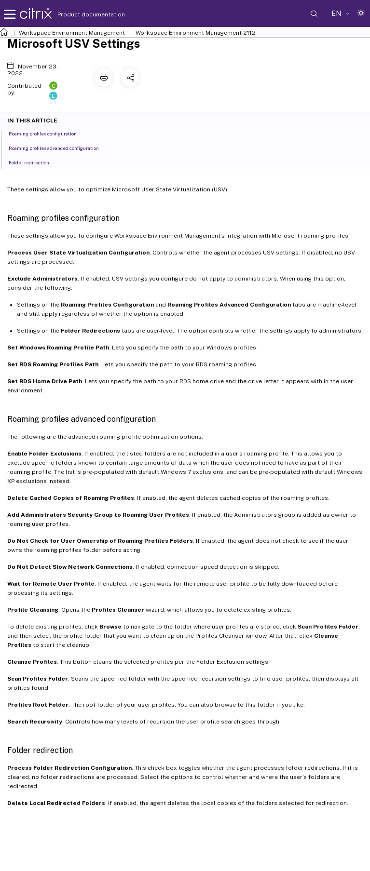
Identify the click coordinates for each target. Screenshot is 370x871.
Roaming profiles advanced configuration (59, 147)
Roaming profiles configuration (48, 133)
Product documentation (79, 14)
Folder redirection (34, 162)
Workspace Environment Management (72, 32)
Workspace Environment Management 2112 (196, 32)
